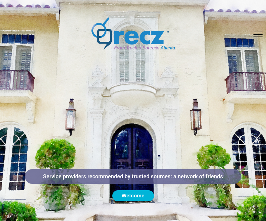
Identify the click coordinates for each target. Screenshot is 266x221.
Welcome (132, 196)
